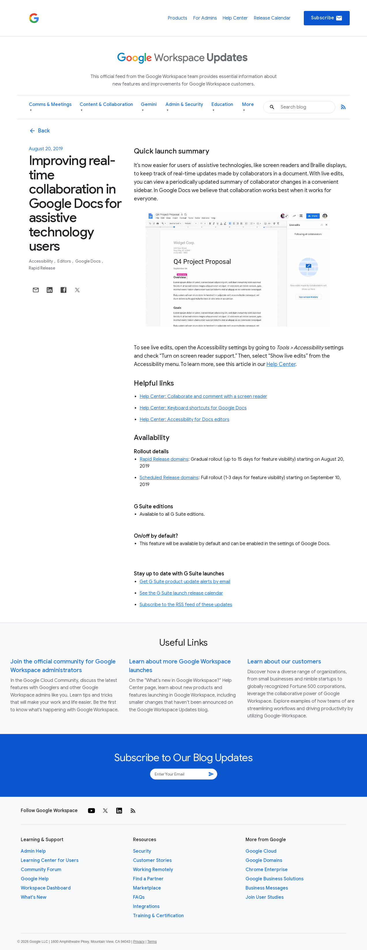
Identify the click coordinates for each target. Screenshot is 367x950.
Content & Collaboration (106, 107)
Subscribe (326, 18)
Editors (64, 261)
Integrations (146, 906)
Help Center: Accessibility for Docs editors (184, 419)
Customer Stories (152, 860)
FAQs (139, 897)
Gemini (149, 107)
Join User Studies (265, 897)
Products (177, 18)
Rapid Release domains (164, 459)
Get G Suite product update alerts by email (185, 582)
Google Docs (88, 261)
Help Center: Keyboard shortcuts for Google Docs (193, 408)
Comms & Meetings (50, 107)
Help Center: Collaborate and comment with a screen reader (203, 396)
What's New (33, 897)
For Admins (205, 18)
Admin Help (33, 851)
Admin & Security (184, 107)
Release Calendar (272, 18)
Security (142, 851)
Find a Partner (148, 879)
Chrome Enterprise (267, 870)
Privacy (139, 942)
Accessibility (41, 261)
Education (222, 107)
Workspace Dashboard (46, 888)
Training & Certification (158, 916)
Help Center (235, 18)
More (248, 107)
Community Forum (41, 870)
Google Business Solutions (275, 879)
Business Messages (267, 888)
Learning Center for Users (49, 860)
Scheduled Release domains (169, 478)
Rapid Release (42, 268)
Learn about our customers (284, 661)
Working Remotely (153, 870)
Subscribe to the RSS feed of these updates (186, 605)
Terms (152, 942)
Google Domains (264, 860)
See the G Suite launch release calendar (181, 593)
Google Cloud (261, 851)
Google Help (35, 879)
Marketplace (147, 888)
